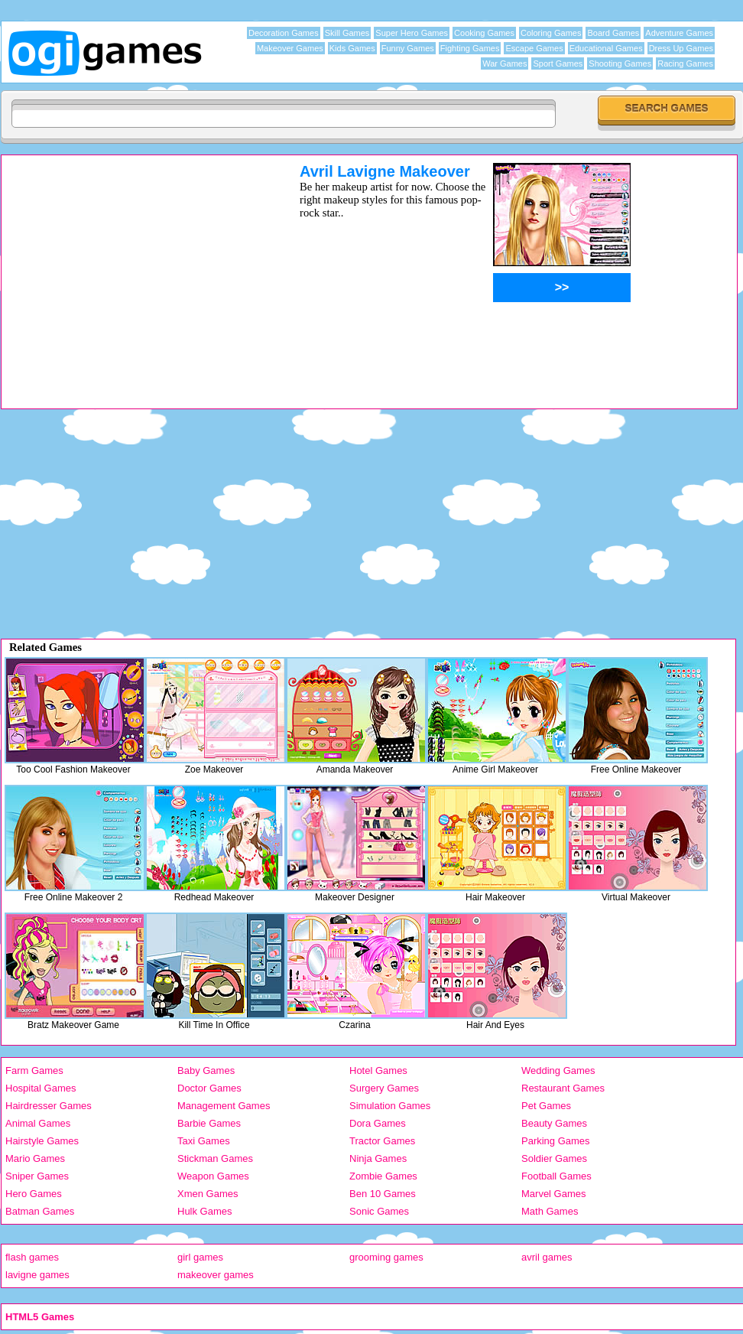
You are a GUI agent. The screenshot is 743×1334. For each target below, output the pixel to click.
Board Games (613, 32)
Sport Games (557, 63)
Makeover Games (290, 48)
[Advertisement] (130, 270)
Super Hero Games (411, 32)
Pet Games (546, 1105)
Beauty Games (554, 1123)
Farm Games (34, 1070)
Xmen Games (207, 1193)
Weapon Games (213, 1176)
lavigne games (37, 1274)
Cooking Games (484, 32)
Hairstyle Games (42, 1141)
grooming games (386, 1257)
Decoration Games (283, 32)
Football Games (556, 1176)
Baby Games (206, 1070)
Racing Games (685, 63)
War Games (504, 63)
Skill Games (347, 32)
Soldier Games (554, 1158)
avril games (546, 1257)
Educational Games (606, 48)
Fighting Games (470, 48)
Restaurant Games (563, 1088)
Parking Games (555, 1141)
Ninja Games (378, 1158)
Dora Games (377, 1123)
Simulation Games (389, 1105)
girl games (200, 1257)
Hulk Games (204, 1211)
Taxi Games (203, 1141)
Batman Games (39, 1211)
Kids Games (352, 48)
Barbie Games (209, 1123)
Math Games (549, 1211)
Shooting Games (620, 63)
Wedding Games (558, 1070)
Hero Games (33, 1193)
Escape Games (534, 48)
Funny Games (407, 48)
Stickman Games (215, 1158)
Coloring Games (551, 32)
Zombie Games (383, 1176)
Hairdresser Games (48, 1105)
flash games (32, 1257)
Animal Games (37, 1123)
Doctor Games (209, 1088)
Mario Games (35, 1158)
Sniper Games (37, 1176)
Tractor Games (382, 1141)
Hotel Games (378, 1070)
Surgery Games (384, 1088)
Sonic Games (379, 1211)
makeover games (215, 1274)
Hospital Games (40, 1088)
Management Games (223, 1105)
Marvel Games (553, 1193)
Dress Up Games (681, 48)
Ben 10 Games (382, 1193)
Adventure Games (679, 32)
